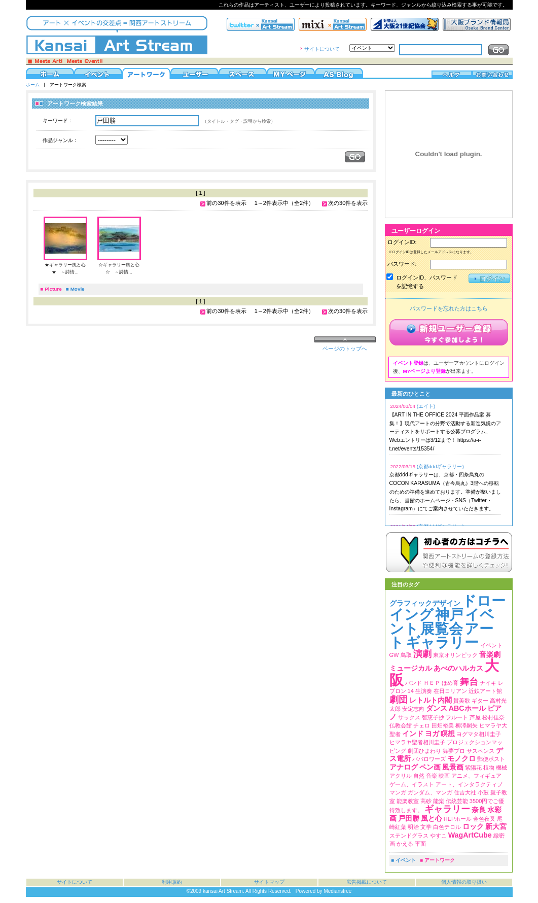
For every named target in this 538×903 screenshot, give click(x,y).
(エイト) (426, 406)
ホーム (33, 84)
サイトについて (322, 49)
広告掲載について (366, 882)
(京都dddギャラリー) (440, 466)
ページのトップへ (344, 348)
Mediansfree (337, 891)
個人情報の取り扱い (464, 882)
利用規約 (172, 882)
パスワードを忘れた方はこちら (449, 308)
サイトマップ (269, 882)
